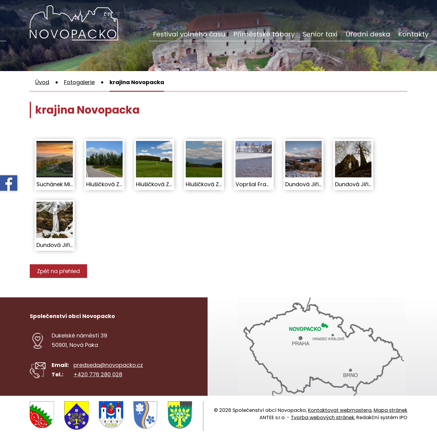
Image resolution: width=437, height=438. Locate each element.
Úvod (42, 82)
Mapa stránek (390, 410)
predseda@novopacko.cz (108, 365)
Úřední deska (368, 34)
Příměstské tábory (264, 34)
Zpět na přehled (59, 271)
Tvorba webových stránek (322, 417)
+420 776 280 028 (97, 374)
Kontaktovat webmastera (339, 410)
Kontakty (413, 34)
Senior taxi (320, 34)
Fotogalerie (79, 82)
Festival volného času (189, 34)
